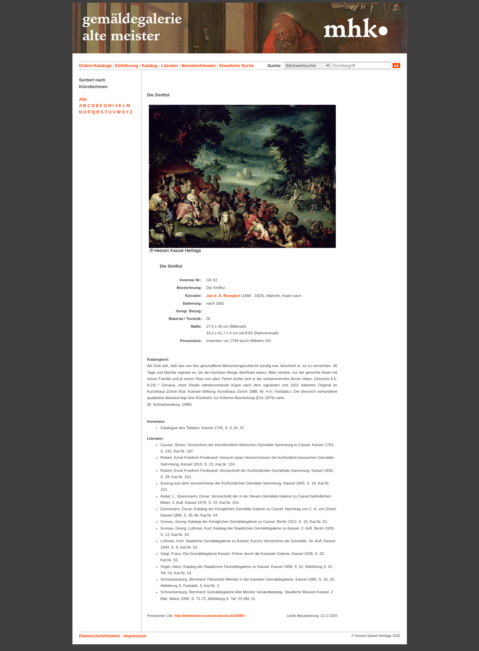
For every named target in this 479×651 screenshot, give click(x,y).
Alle (83, 99)
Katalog (149, 65)
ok (396, 65)
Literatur (169, 65)
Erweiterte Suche (236, 65)
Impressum (135, 635)
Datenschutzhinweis (99, 635)
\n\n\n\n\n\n (307, 65)
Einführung (126, 65)
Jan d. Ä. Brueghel (223, 296)
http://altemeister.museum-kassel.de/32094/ (209, 616)
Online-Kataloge (95, 65)
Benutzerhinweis (199, 65)
